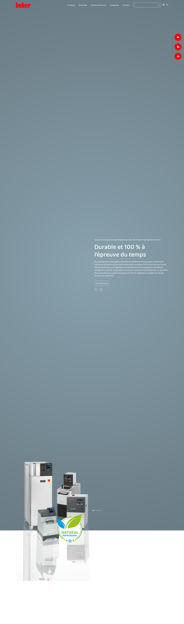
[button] (96, 289)
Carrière (126, 5)
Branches (83, 5)
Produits (71, 5)
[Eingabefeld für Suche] (145, 5)
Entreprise (114, 5)
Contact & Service (98, 5)
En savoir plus (102, 283)
